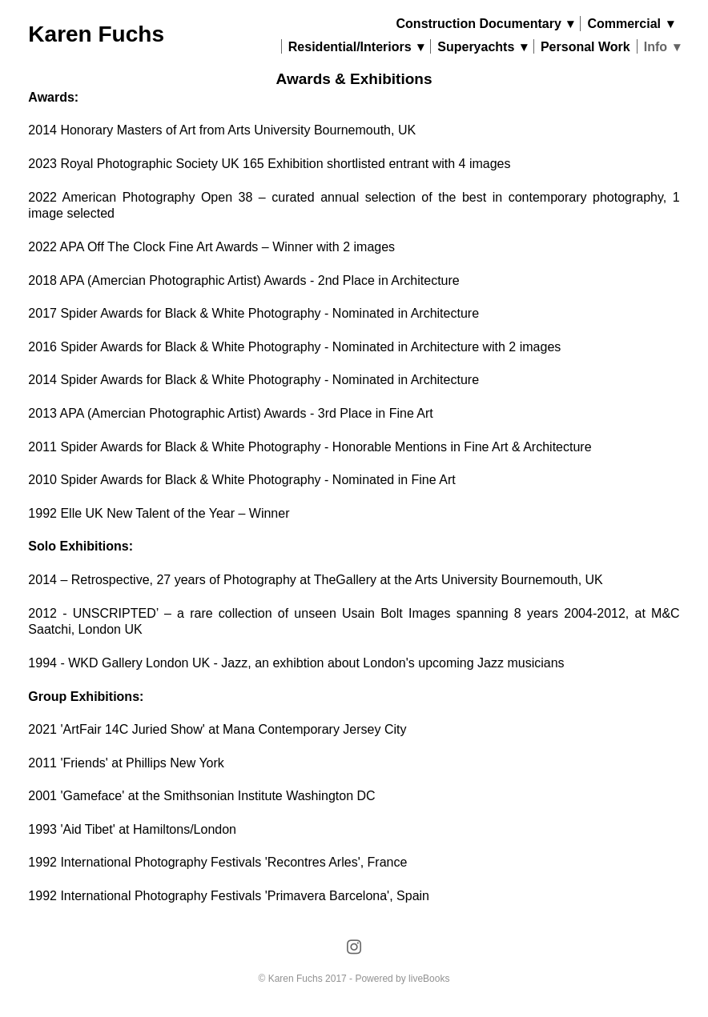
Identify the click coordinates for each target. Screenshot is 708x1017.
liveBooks (428, 978)
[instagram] (353, 948)
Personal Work (585, 47)
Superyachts (482, 47)
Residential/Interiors (356, 47)
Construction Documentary (485, 23)
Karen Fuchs (96, 34)
